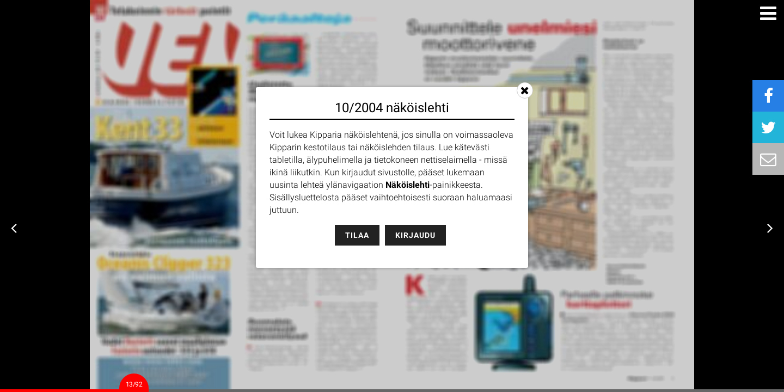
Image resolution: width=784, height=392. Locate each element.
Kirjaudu (415, 235)
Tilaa (357, 235)
